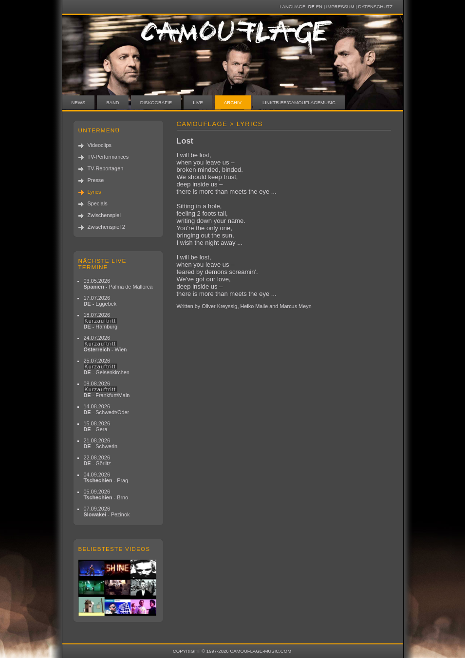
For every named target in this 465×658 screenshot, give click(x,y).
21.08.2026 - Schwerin (101, 443)
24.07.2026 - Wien (105, 343)
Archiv (233, 102)
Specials (98, 203)
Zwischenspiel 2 (106, 227)
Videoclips (100, 145)
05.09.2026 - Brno (106, 494)
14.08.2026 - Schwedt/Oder (107, 409)
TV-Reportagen (106, 168)
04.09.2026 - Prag (106, 477)
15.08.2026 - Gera (97, 426)
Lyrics (94, 192)
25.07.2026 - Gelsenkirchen (107, 366)
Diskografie (156, 102)
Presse (96, 180)
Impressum (340, 6)
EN (319, 6)
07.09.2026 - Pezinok (107, 511)
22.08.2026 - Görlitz (97, 460)
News (79, 102)
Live (198, 102)
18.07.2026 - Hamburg (101, 320)
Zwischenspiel (104, 215)
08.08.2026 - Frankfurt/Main (107, 389)
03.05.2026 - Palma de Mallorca (118, 284)
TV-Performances (108, 157)
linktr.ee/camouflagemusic (298, 102)
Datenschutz (375, 6)
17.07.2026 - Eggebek (100, 301)
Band (112, 102)
